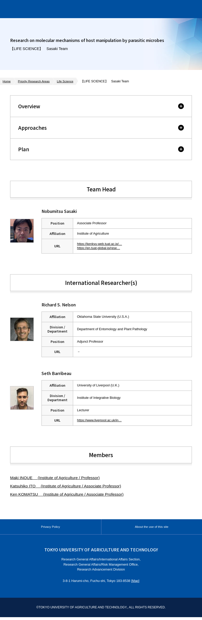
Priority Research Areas (34, 81)
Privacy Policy (50, 528)
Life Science (66, 81)
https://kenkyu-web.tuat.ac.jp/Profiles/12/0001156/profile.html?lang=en (128, 244)
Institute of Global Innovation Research (59, 9)
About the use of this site (151, 528)
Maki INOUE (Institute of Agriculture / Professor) (56, 477)
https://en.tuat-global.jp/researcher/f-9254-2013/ (112, 248)
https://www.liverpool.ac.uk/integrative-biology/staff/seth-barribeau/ (125, 420)
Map (135, 584)
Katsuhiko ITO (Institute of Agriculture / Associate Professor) (67, 486)
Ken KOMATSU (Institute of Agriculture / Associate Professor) (68, 494)
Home (7, 81)
